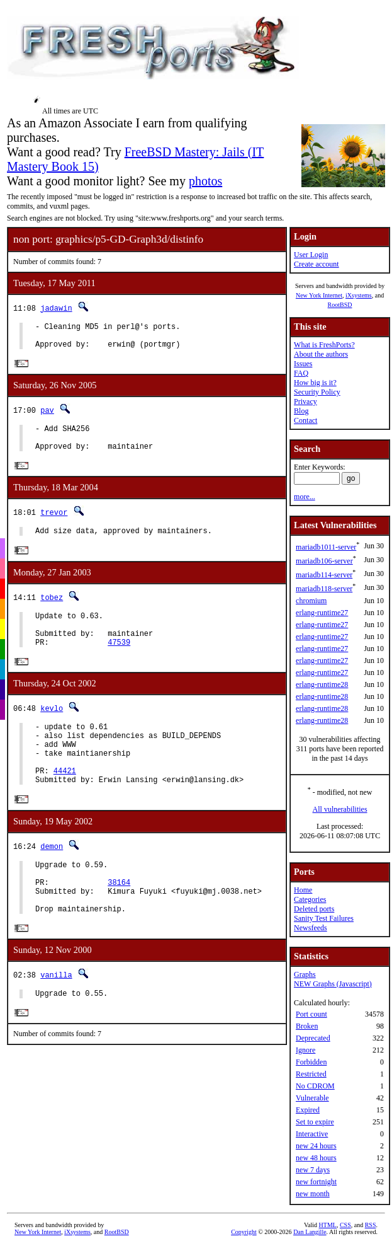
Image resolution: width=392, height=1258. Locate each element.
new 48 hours (316, 1157)
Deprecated (313, 1038)
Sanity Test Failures (324, 918)
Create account (316, 264)
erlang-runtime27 (322, 612)
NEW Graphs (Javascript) (333, 983)
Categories (310, 899)
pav (47, 416)
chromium (311, 600)
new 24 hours (316, 1145)
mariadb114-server (324, 574)
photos (205, 181)
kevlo (51, 730)
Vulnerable (312, 1098)
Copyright (244, 1231)
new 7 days (313, 1169)
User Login (311, 254)
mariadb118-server (324, 588)
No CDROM (315, 1086)
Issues (303, 363)
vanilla (56, 1022)
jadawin (56, 308)
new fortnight (316, 1181)
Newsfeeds (310, 927)
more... (304, 496)
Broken (307, 1026)
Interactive (312, 1133)
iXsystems (358, 295)
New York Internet (319, 295)
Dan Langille (309, 1231)
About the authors (321, 354)
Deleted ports (314, 908)
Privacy (305, 401)
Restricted (311, 1074)
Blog (301, 411)
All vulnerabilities (340, 809)
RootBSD (340, 304)
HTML (328, 1224)
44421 (64, 804)
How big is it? (315, 382)
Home (303, 890)
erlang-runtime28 (322, 684)
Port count (311, 1014)
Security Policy (317, 392)
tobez (51, 611)
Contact (305, 420)
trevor (53, 524)
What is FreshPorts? (324, 344)
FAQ (301, 373)
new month (313, 1193)
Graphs (305, 974)
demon (51, 882)
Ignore (305, 1050)
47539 (119, 664)
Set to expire (315, 1121)
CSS (345, 1224)
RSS (370, 1224)
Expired (308, 1109)
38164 (119, 923)
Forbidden (311, 1062)
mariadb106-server (324, 561)
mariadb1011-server (326, 547)
